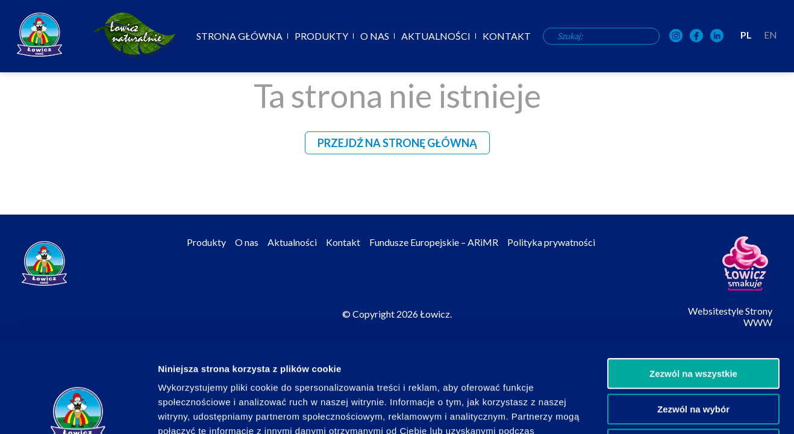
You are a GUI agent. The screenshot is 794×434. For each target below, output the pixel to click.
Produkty (321, 36)
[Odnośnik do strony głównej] (39, 35)
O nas (374, 36)
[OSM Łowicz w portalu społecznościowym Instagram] (676, 36)
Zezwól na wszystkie (693, 286)
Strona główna (239, 36)
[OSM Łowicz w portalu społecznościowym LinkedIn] (717, 36)
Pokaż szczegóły (643, 410)
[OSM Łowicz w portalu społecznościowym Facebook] (696, 36)
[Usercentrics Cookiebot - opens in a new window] (78, 410)
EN (770, 34)
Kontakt (507, 36)
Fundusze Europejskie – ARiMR (433, 242)
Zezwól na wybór (693, 322)
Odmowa (693, 357)
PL (746, 34)
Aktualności (435, 36)
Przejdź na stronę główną (397, 142)
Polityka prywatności (551, 242)
